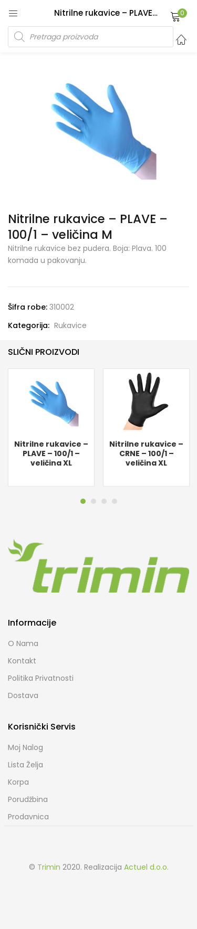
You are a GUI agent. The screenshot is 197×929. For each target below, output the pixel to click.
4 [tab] (114, 501)
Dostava (23, 695)
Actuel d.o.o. (146, 867)
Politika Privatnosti (41, 678)
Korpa (18, 782)
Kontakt (22, 661)
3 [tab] (104, 501)
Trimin (48, 867)
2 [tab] (93, 501)
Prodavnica (28, 816)
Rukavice (70, 325)
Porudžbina (28, 799)
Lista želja (25, 764)
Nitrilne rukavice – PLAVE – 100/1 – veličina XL (51, 453)
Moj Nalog (25, 747)
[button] (175, 16)
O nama (23, 643)
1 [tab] (83, 501)
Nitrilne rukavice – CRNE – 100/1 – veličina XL (146, 453)
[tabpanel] (51, 427)
